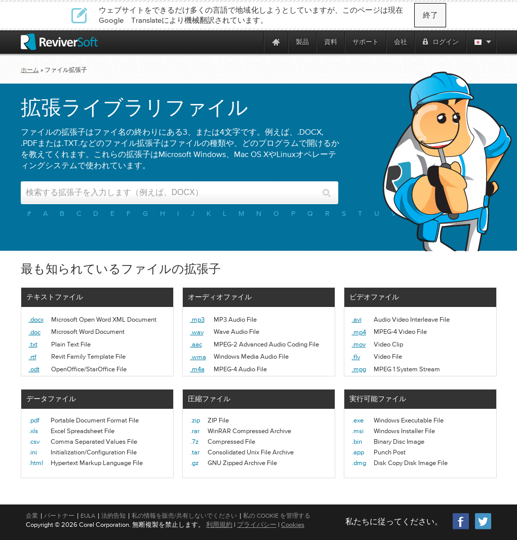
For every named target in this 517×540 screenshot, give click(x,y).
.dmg (359, 463)
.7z (194, 441)
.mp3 (197, 319)
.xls (33, 431)
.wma (198, 357)
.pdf (34, 420)
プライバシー (256, 524)
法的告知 (113, 515)
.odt (34, 369)
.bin (357, 441)
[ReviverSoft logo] (59, 41)
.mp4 (359, 332)
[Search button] (327, 192)
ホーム (30, 69)
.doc (35, 332)
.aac (196, 344)
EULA (88, 515)
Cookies (292, 524)
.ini (33, 452)
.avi (357, 319)
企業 (32, 515)
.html (36, 463)
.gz (194, 463)
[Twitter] (483, 528)
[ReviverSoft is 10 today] (254, 41)
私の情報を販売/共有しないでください (184, 515)
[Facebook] (461, 528)
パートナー (59, 515)
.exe (358, 420)
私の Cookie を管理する (276, 515)
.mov (359, 344)
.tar (195, 452)
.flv (356, 357)
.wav (197, 332)
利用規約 (219, 524)
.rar (195, 431)
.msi (358, 431)
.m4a (197, 369)
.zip (195, 420)
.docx (36, 319)
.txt (33, 344)
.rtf (32, 357)
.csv (34, 441)
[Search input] (171, 192)
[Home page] (276, 41)
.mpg (359, 369)
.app (358, 452)
